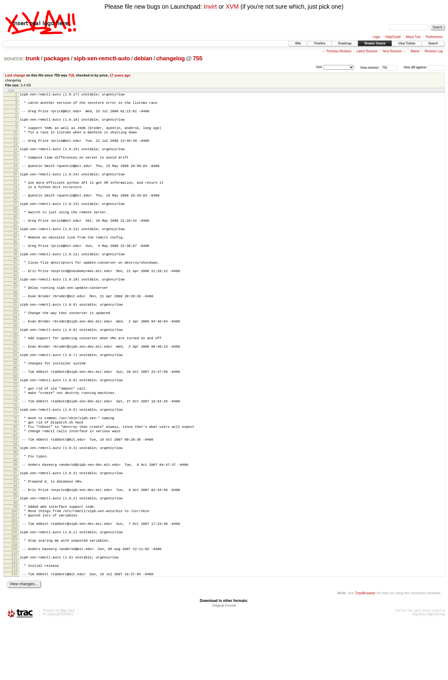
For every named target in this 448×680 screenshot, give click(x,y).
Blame (415, 51)
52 (15, 334)
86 (15, 495)
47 (15, 310)
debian (143, 58)
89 (15, 508)
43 (15, 291)
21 (15, 189)
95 (15, 536)
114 (14, 627)
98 (15, 551)
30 (15, 231)
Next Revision (392, 51)
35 (15, 254)
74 (15, 436)
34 (15, 250)
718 (71, 75)
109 (14, 603)
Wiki (298, 43)
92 (15, 523)
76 (15, 446)
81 (15, 471)
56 (15, 352)
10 (15, 137)
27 (15, 217)
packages (57, 58)
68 (15, 408)
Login (376, 37)
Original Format (224, 663)
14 (15, 155)
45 (15, 301)
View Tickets (406, 43)
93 (15, 527)
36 (15, 259)
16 (15, 165)
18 (15, 174)
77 (15, 451)
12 (15, 146)
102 (14, 571)
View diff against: (424, 67)
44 (15, 296)
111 (14, 612)
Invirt (210, 6)
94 (15, 532)
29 (15, 226)
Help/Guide (393, 37)
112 (14, 617)
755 (198, 58)
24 (15, 203)
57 (15, 357)
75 (15, 442)
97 (15, 546)
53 (15, 338)
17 (15, 170)
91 (15, 518)
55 (15, 347)
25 (15, 207)
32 (15, 241)
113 (14, 621)
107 (14, 593)
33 (15, 245)
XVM (232, 6)
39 (15, 273)
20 (15, 183)
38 (15, 269)
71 (15, 422)
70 (15, 418)
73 (15, 432)
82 (15, 476)
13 (15, 151)
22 (15, 193)
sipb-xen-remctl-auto (102, 58)
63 (15, 384)
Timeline (319, 43)
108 (14, 599)
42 (15, 287)
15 (15, 161)
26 (15, 213)
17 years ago (120, 75)
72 (15, 427)
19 (15, 179)
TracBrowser (365, 651)
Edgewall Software (60, 671)
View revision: (370, 67)
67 (15, 403)
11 (15, 142)
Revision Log (434, 51)
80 (15, 466)
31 (15, 235)
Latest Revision (366, 51)
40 (15, 278)
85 (15, 490)
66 (15, 399)
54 (15, 343)
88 (15, 504)
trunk (33, 58)
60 (15, 371)
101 (14, 565)
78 (15, 455)
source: (14, 58)
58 (15, 362)
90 (15, 514)
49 (15, 319)
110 (14, 608)
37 (15, 263)
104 (14, 580)
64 (15, 390)
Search (433, 43)
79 (15, 460)
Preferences (434, 37)
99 (15, 555)
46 (15, 306)
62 (15, 380)
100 (14, 560)
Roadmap (345, 43)
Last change (15, 75)
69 (15, 412)
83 (15, 480)
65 (15, 394)
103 (14, 575)
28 (15, 222)
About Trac (413, 37)
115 (14, 631)
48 (15, 315)
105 (14, 584)
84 (15, 486)
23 (15, 198)
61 (15, 375)
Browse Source (374, 43)
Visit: (319, 67)
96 (15, 542)
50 (15, 324)
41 (15, 282)
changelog (170, 58)
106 (14, 589)
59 (15, 366)
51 (15, 329)
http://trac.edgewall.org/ (429, 671)
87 (15, 499)
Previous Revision (338, 51)
